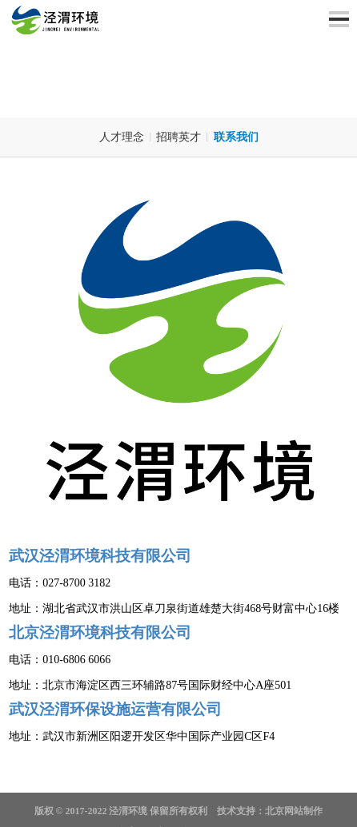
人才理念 (121, 137)
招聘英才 (178, 137)
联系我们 (236, 137)
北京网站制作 (294, 811)
